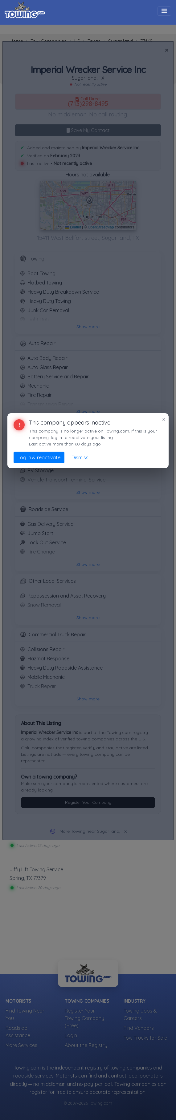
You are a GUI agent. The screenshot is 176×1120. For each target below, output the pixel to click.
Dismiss (80, 457)
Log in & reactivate (39, 457)
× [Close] (164, 419)
